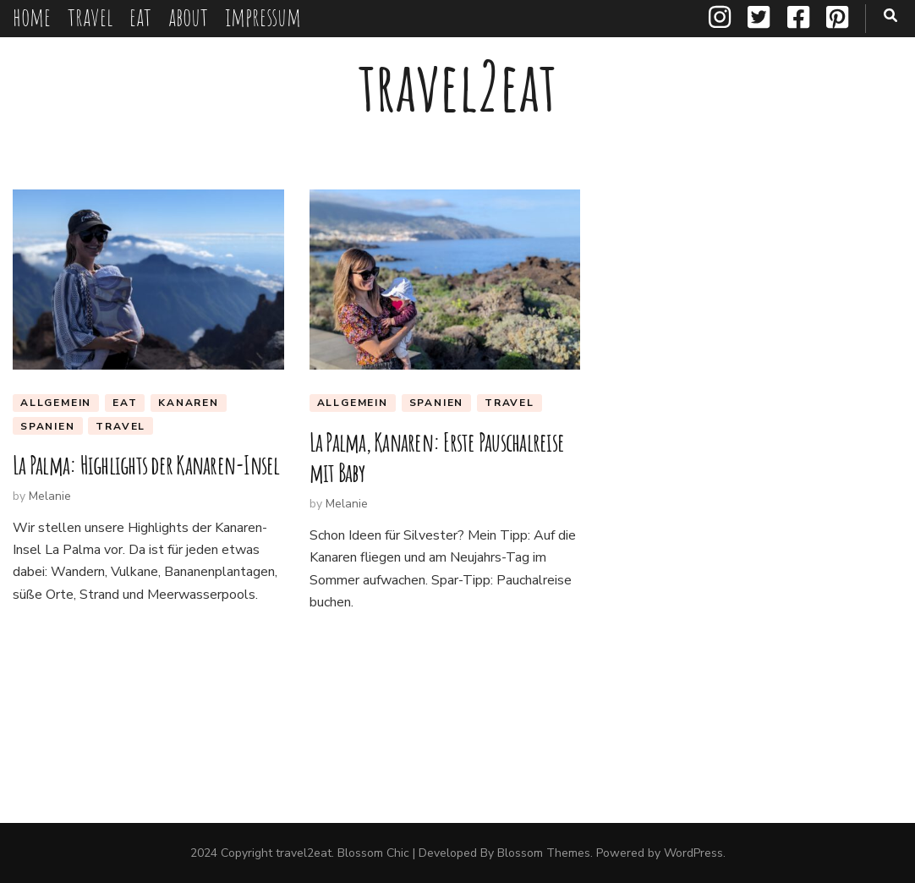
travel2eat (457, 86)
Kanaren (188, 402)
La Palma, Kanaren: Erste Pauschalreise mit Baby (437, 457)
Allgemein (55, 402)
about (188, 16)
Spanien (47, 426)
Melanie (50, 496)
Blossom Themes (543, 853)
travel (90, 16)
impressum (263, 16)
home (32, 16)
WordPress (693, 853)
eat (140, 16)
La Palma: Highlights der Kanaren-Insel (146, 464)
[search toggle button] (890, 15)
